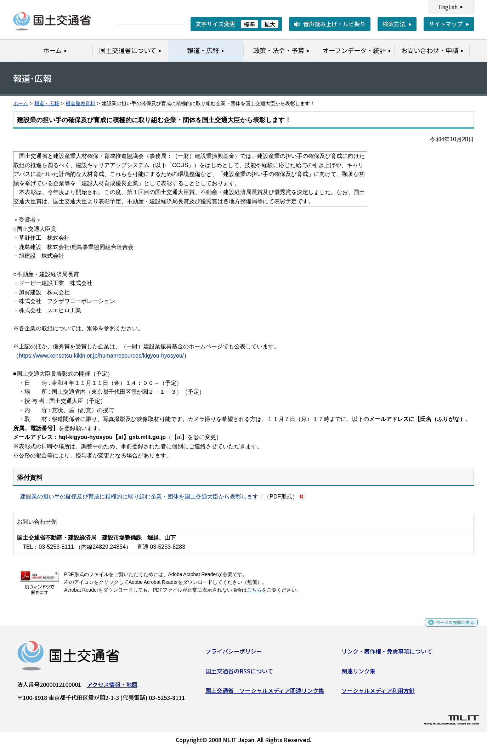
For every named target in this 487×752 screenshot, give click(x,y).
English (448, 6)
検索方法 (394, 23)
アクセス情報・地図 (112, 687)
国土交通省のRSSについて (239, 673)
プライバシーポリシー (233, 654)
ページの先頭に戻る (449, 628)
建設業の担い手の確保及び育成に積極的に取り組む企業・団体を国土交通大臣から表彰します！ (142, 497)
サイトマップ (446, 23)
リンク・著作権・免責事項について (386, 654)
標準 (249, 24)
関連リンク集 (358, 673)
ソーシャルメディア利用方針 (378, 693)
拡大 (270, 24)
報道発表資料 (80, 103)
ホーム (20, 103)
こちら (254, 590)
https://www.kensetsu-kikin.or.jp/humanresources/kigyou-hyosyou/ (101, 356)
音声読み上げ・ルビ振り (334, 23)
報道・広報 (46, 103)
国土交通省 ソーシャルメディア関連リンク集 (264, 693)
